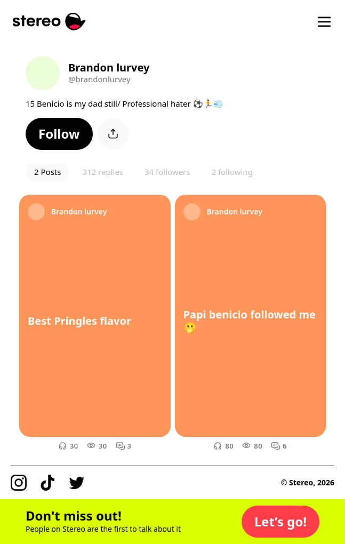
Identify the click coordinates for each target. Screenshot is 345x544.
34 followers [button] (167, 171)
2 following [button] (231, 171)
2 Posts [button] (47, 171)
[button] (59, 134)
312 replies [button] (102, 171)
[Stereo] (49, 21)
